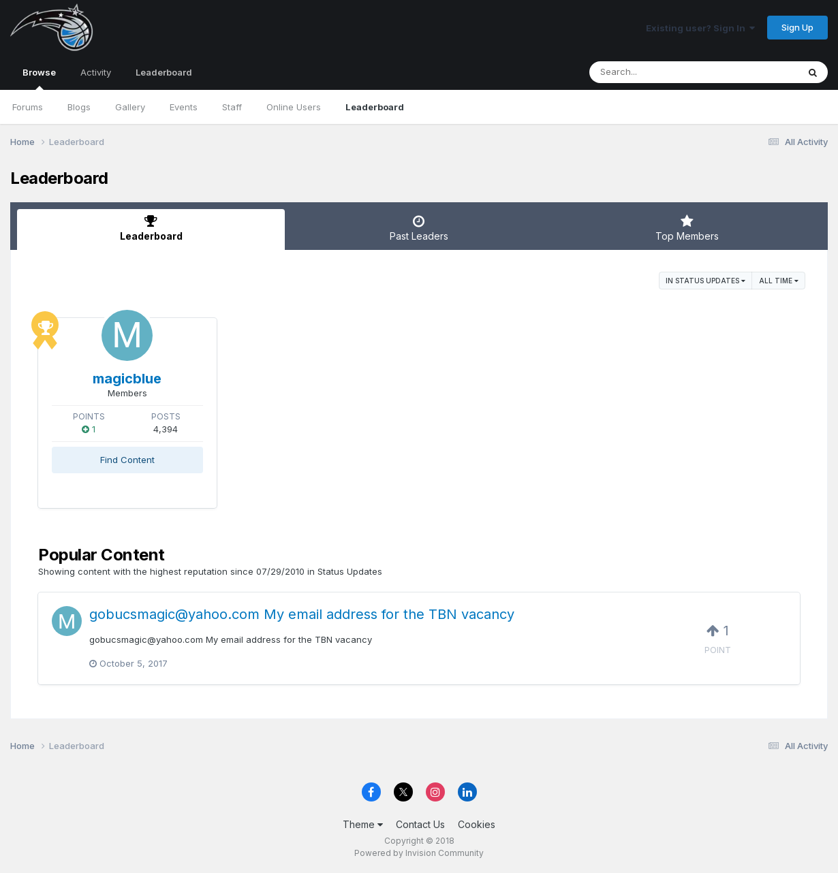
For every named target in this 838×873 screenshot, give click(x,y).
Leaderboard (374, 106)
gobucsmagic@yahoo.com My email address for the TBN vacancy (301, 614)
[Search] (656, 72)
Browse (39, 78)
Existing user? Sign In (700, 27)
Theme (363, 824)
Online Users (293, 106)
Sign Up (797, 27)
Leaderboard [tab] (151, 228)
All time (778, 280)
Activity (95, 72)
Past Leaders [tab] (418, 228)
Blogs (79, 106)
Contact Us (420, 824)
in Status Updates (705, 280)
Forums (27, 106)
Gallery (130, 106)
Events (184, 106)
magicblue (127, 378)
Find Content (127, 459)
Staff (232, 106)
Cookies (476, 824)
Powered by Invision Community (419, 853)
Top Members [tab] (687, 228)
